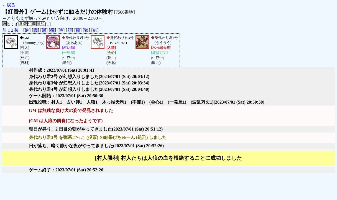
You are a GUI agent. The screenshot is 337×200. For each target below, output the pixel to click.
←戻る (9, 4)
